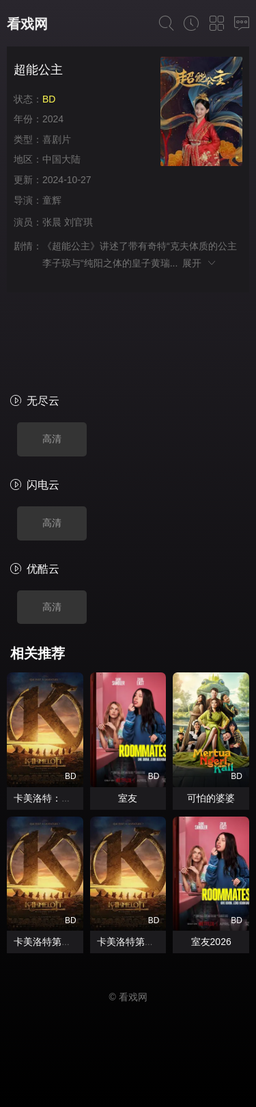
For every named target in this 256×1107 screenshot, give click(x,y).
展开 (199, 263)
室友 (127, 798)
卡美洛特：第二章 (52, 798)
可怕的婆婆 (211, 798)
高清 (51, 438)
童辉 (51, 200)
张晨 (51, 222)
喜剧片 (56, 139)
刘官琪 (78, 222)
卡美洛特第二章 (47, 941)
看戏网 (27, 23)
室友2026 (211, 941)
